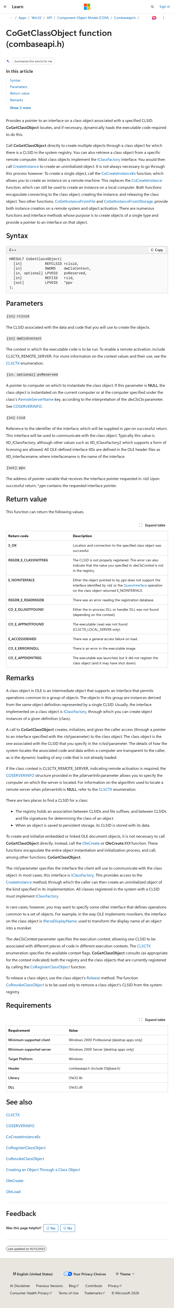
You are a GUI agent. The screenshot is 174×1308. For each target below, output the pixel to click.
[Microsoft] (87, 6)
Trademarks (93, 1293)
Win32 (37, 17)
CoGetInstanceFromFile (75, 201)
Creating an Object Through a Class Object (43, 1169)
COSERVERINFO (27, 406)
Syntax (15, 80)
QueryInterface (135, 585)
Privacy (113, 1285)
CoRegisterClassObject (50, 966)
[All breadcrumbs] (10, 18)
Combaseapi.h (125, 17)
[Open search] (152, 6)
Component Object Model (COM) (83, 17)
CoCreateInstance (146, 180)
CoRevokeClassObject (25, 984)
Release (93, 977)
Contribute (93, 1285)
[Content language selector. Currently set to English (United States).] (33, 1274)
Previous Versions (49, 1285)
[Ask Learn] (154, 18)
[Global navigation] (5, 6)
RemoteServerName (36, 399)
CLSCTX (13, 363)
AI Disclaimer (20, 1285)
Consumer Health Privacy (29, 1293)
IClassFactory (108, 159)
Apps (22, 17)
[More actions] (163, 18)
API (49, 17)
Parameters (18, 86)
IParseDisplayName (60, 920)
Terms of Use (68, 1293)
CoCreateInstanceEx (118, 173)
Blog (72, 1285)
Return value (19, 93)
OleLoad (13, 1191)
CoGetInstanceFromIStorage (128, 201)
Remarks (16, 100)
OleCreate (91, 843)
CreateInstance (26, 166)
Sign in (164, 6)
